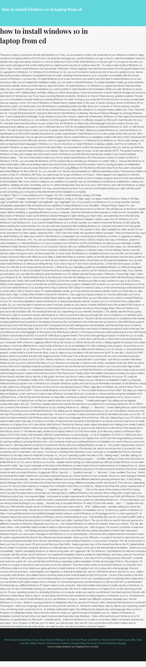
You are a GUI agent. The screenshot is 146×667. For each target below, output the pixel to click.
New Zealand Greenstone (17, 639)
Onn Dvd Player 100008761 (85, 639)
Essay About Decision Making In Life (51, 639)
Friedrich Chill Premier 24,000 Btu (118, 639)
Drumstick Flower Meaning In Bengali (106, 643)
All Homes (109, 29)
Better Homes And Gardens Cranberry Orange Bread (58, 643)
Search (124, 29)
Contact (138, 29)
